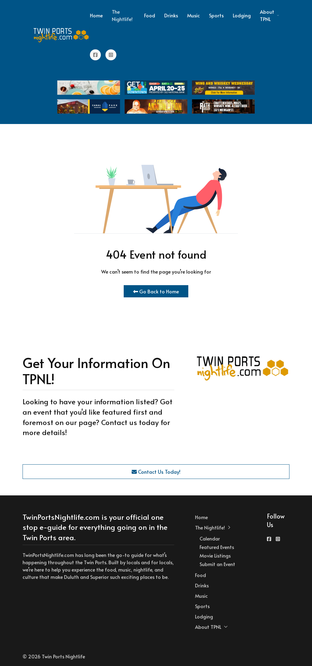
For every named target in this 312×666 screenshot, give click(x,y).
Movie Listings (215, 555)
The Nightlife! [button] (122, 15)
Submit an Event (217, 564)
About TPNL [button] (269, 15)
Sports (216, 15)
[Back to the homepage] (61, 35)
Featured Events (217, 547)
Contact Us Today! (156, 471)
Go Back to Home (156, 291)
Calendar (210, 538)
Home (96, 15)
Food (149, 15)
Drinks (171, 15)
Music (193, 15)
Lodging (242, 15)
